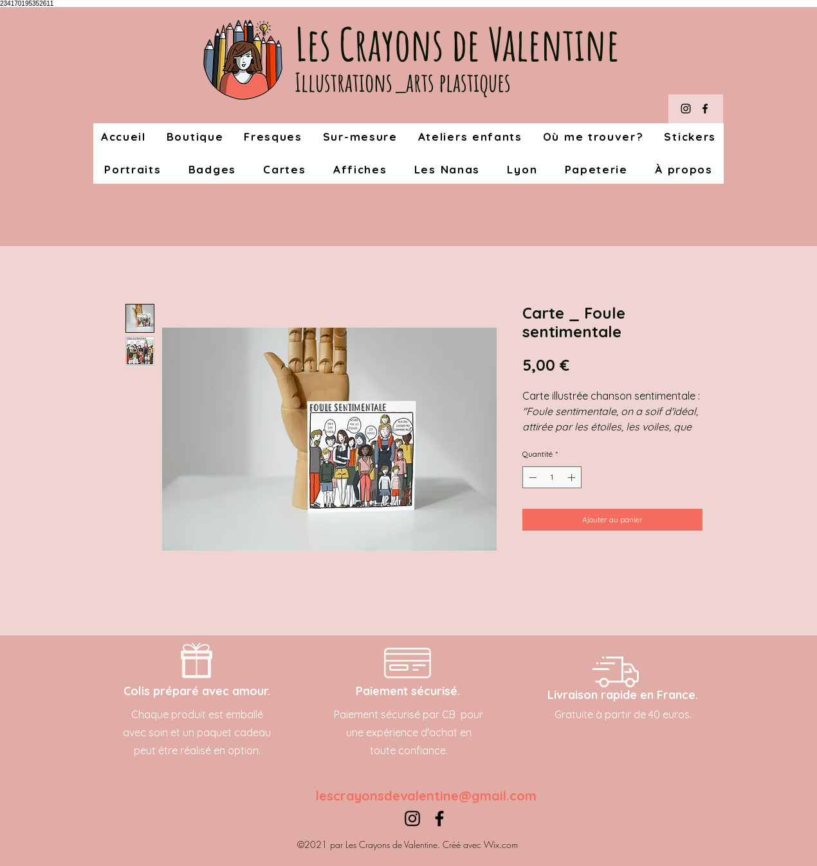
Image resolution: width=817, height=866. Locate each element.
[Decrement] (531, 477)
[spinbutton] (551, 477)
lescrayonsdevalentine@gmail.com (426, 796)
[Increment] (572, 477)
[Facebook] (705, 108)
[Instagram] (685, 108)
